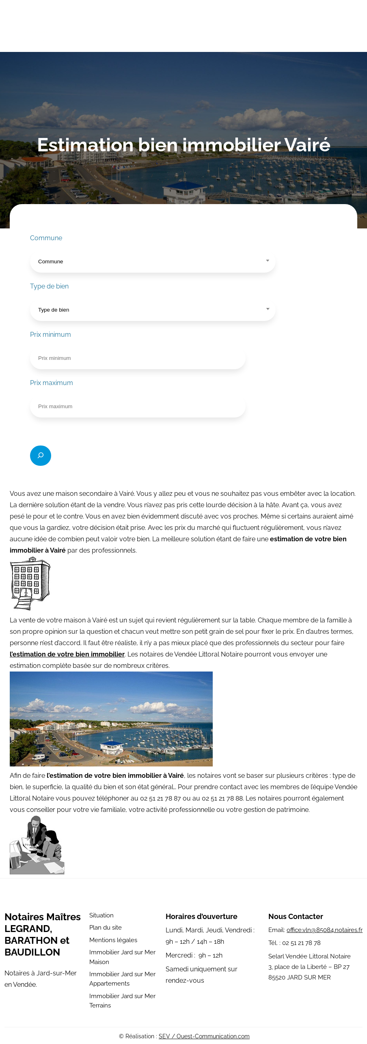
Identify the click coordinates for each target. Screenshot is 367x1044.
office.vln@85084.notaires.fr (325, 930)
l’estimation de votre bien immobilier (67, 654)
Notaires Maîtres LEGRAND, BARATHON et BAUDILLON (42, 934)
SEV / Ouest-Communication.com (204, 1036)
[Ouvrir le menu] (352, 27)
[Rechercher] (40, 456)
